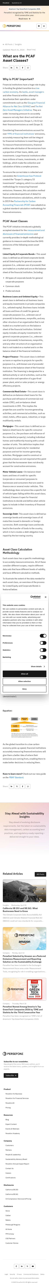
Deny (24, 689)
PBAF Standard (16, 777)
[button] (24, 18)
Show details (36, 666)
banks (25, 92)
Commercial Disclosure (31, 1274)
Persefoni (6, 3)
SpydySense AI (17, 3)
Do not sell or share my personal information (24, 1278)
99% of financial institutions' (20, 133)
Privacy (19, 1274)
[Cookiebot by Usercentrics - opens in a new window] (30, 597)
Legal (6, 1274)
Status (42, 1274)
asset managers (36, 92)
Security (12, 1274)
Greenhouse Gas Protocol (29, 176)
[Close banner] (45, 597)
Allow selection (24, 681)
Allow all (24, 674)
